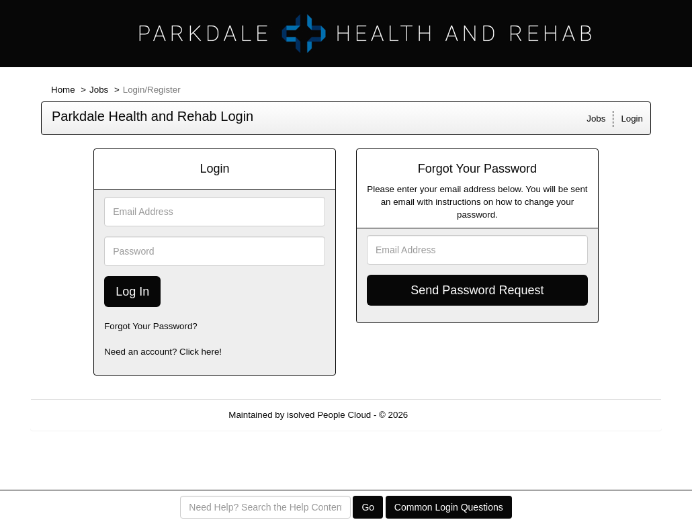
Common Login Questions (448, 507)
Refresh (448, 415)
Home (63, 90)
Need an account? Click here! (163, 352)
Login (632, 119)
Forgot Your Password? (151, 326)
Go (367, 507)
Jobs (98, 90)
